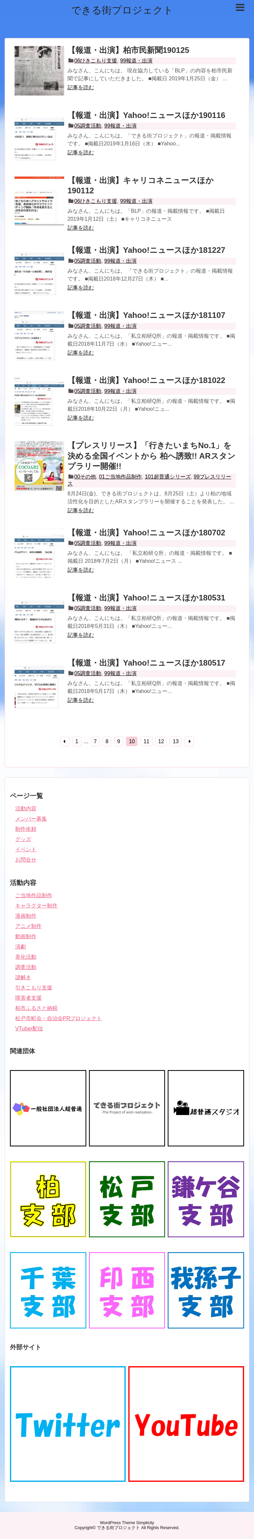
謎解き (23, 977)
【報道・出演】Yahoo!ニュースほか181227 (146, 250)
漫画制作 (25, 916)
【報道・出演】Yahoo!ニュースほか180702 (146, 532)
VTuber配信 (29, 1028)
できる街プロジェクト (122, 10)
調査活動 (25, 967)
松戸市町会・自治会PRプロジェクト (58, 1018)
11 (146, 741)
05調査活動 (88, 126)
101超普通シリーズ (168, 477)
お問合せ (25, 860)
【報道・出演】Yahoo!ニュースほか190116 (146, 115)
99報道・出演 (136, 60)
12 (161, 741)
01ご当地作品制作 (120, 477)
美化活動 (25, 957)
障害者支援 (28, 998)
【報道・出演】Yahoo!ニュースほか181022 (146, 380)
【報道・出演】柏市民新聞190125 (128, 50)
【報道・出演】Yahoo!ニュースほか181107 (146, 315)
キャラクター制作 (36, 905)
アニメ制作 (28, 926)
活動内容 (25, 808)
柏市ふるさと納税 (36, 1008)
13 (176, 741)
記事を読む (80, 87)
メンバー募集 (31, 819)
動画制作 (25, 936)
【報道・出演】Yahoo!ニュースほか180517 (146, 662)
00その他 (85, 477)
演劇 (20, 946)
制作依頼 (25, 829)
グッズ (23, 839)
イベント (25, 849)
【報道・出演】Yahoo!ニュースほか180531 (146, 597)
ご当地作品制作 (33, 895)
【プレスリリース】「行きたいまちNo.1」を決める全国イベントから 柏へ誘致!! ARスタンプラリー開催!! (151, 455)
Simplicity (145, 1522)
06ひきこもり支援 (95, 60)
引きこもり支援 (33, 987)
